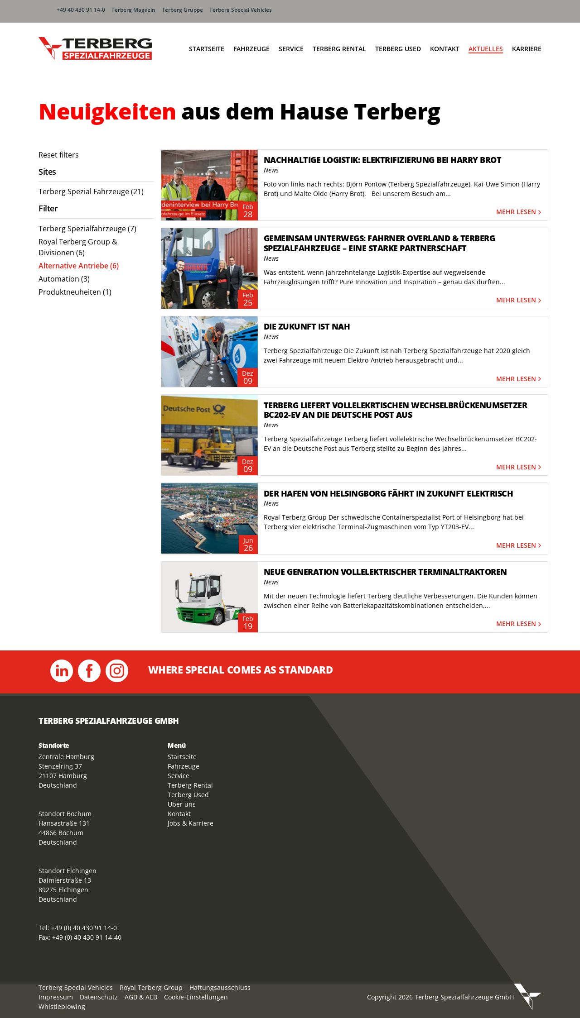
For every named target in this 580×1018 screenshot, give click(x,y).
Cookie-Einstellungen (196, 997)
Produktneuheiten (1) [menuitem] (75, 292)
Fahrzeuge (251, 48)
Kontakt (444, 48)
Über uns (182, 804)
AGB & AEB (141, 997)
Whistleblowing (62, 1006)
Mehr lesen (519, 212)
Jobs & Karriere (190, 823)
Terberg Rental (339, 48)
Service (291, 48)
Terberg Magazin (133, 10)
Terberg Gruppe (182, 10)
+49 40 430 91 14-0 (81, 10)
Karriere (526, 48)
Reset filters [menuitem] (59, 155)
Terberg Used (398, 48)
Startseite (206, 48)
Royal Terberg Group (151, 987)
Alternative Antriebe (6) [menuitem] (79, 266)
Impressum (56, 997)
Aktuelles (486, 48)
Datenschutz (99, 997)
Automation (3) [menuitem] (64, 279)
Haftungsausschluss (220, 987)
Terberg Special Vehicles (240, 10)
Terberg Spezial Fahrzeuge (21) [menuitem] (91, 191)
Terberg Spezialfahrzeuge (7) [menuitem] (87, 229)
